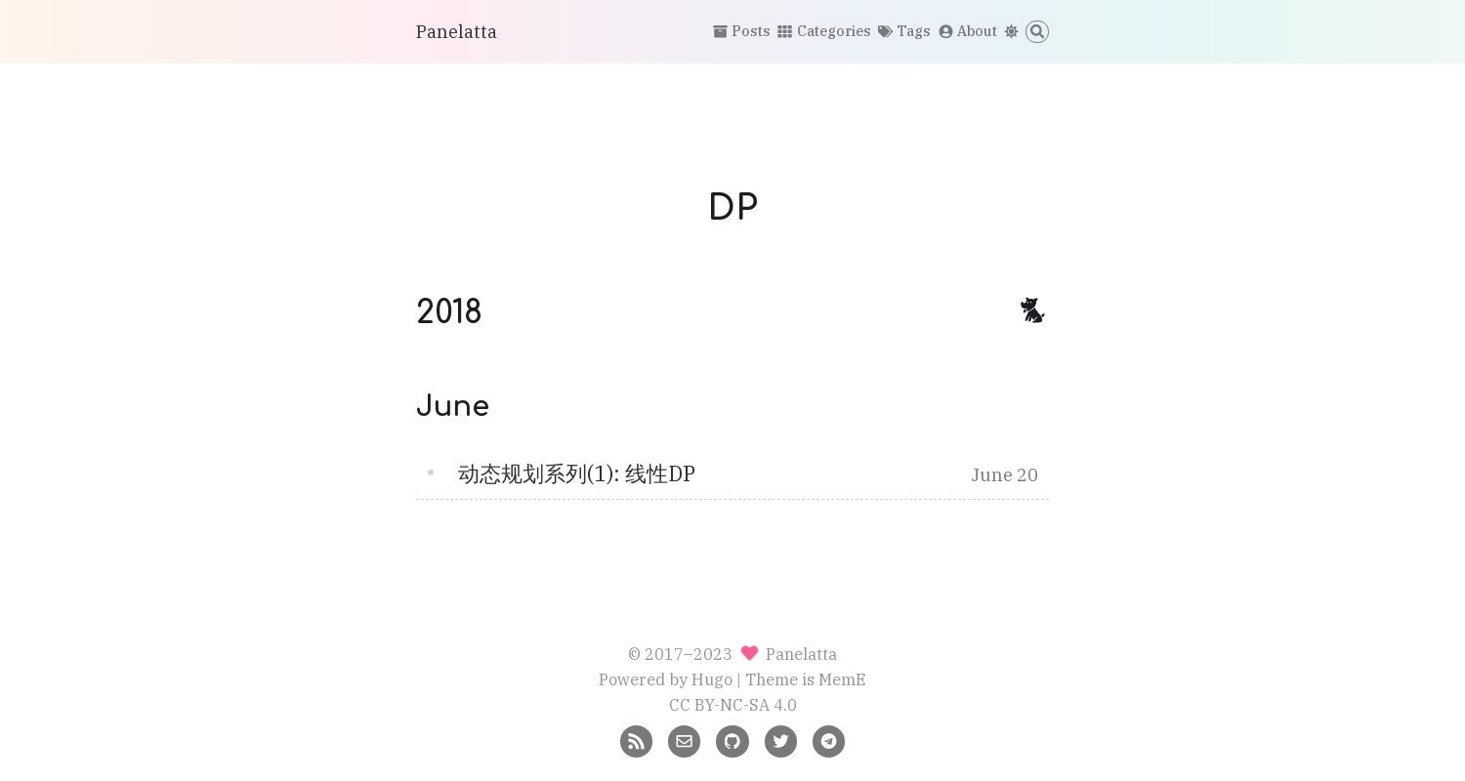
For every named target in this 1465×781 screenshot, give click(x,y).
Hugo (711, 679)
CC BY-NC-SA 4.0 (733, 704)
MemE (842, 679)
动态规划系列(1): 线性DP (576, 473)
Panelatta (456, 32)
